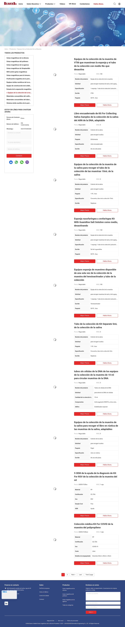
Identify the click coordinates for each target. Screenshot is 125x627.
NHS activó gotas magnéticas (17, 72)
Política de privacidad (72, 620)
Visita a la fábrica (43, 592)
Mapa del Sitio (50, 620)
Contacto (19, 156)
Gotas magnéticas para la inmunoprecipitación (19, 75)
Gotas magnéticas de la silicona (18, 58)
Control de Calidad (44, 595)
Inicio (6, 49)
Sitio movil (60, 620)
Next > (73, 574)
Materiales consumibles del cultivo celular (19, 96)
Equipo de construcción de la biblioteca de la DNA (19, 86)
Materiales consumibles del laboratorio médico (19, 100)
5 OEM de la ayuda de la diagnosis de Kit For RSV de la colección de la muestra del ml (95, 476)
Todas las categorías (67, 605)
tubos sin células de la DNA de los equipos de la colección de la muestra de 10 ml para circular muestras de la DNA (96, 375)
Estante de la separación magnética (19, 89)
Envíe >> (91, 612)
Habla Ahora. (107, 105)
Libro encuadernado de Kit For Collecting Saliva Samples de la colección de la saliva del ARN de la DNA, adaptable (96, 117)
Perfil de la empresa (44, 588)
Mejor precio (84, 105)
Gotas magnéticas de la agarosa (18, 65)
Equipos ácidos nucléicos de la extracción (19, 82)
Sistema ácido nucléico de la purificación (19, 103)
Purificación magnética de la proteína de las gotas (19, 79)
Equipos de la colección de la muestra (19, 93)
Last (80, 574)
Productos (13, 49)
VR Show (72, 4)
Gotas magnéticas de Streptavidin (18, 68)
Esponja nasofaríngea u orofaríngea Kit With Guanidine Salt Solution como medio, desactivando (96, 222)
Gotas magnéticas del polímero (17, 61)
